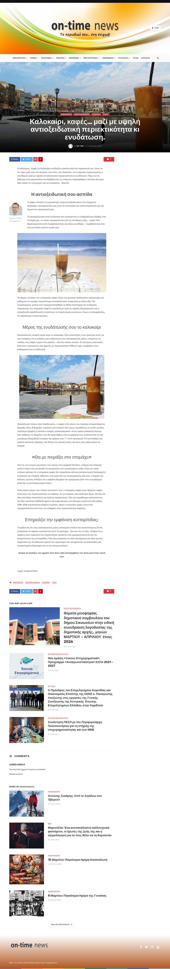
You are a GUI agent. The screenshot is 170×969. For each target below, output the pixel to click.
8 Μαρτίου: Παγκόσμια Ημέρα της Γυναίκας (77, 895)
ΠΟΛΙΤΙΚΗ (60, 58)
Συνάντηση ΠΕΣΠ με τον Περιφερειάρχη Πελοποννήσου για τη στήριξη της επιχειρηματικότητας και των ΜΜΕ (75, 725)
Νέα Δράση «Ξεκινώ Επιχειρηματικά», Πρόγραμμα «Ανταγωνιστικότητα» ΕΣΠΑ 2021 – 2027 (80, 662)
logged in (24, 769)
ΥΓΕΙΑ (105, 114)
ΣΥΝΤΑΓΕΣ (145, 58)
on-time (80, 146)
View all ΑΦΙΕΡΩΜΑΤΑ (62, 924)
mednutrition (30, 571)
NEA (49, 824)
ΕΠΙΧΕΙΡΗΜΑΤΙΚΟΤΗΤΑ (58, 654)
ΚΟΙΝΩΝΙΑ (96, 114)
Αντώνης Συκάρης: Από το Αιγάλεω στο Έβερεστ (75, 797)
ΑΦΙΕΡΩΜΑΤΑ (108, 58)
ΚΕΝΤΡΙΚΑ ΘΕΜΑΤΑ (82, 114)
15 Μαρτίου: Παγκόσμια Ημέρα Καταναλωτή (77, 859)
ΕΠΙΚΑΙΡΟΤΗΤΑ (19, 58)
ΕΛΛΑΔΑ (51, 686)
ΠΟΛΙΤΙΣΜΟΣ (46, 58)
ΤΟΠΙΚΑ (33, 58)
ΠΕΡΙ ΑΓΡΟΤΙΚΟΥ (90, 58)
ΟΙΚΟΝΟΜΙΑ (74, 58)
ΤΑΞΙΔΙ (135, 58)
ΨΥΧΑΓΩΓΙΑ (123, 58)
